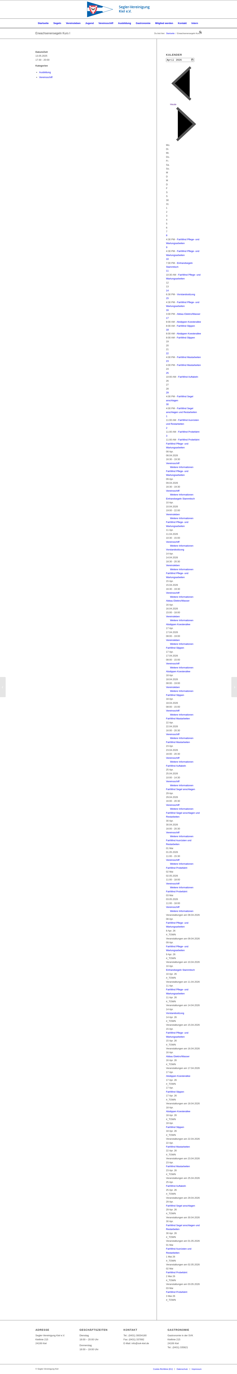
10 (167, 259)
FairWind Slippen (186, 326)
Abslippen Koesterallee (189, 322)
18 (167, 330)
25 (167, 373)
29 (167, 393)
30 (167, 404)
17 (167, 318)
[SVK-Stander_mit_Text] (118, 9)
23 (167, 361)
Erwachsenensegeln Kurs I (52, 33)
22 (167, 353)
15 (167, 298)
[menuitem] (43, 23)
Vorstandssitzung (186, 294)
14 (167, 290)
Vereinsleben (173, 514)
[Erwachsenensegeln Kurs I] (3, 687)
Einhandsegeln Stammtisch (180, 499)
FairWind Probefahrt (188, 432)
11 (167, 271)
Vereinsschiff (45, 77)
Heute (173, 104)
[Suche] (199, 32)
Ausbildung (45, 72)
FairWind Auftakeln (188, 377)
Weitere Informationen (181, 467)
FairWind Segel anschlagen (180, 789)
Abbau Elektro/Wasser (188, 314)
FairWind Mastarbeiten (189, 357)
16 (167, 310)
